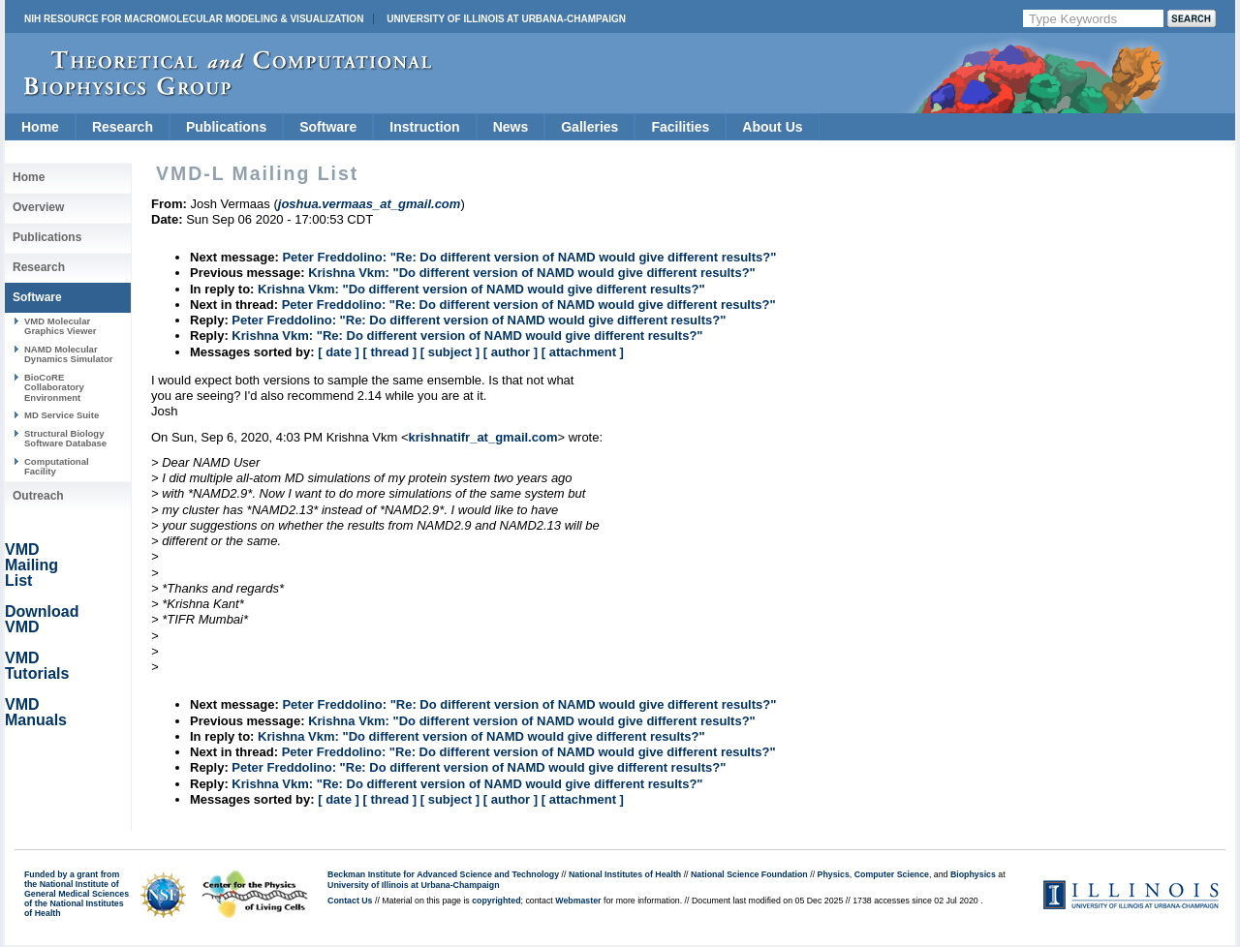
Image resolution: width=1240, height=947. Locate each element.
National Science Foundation (749, 874)
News (511, 127)
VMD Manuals (36, 712)
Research (122, 127)
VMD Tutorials (37, 666)
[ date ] (338, 352)
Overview (38, 207)
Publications (226, 127)
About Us (772, 127)
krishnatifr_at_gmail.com (483, 437)
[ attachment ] (583, 352)
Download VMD (41, 619)
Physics (834, 874)
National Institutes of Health (625, 874)
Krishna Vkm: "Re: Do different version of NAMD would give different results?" (467, 335)
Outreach (38, 496)
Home (40, 127)
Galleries (589, 127)
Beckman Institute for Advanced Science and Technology (443, 874)
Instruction (424, 127)
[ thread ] (389, 352)
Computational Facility (56, 466)
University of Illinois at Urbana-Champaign (506, 19)
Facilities (680, 127)
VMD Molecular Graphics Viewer (60, 326)
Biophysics (973, 874)
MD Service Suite (61, 415)
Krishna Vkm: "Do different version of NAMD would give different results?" (532, 272)
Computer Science (891, 874)
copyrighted (496, 900)
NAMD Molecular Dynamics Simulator (68, 354)
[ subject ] (450, 352)
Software (327, 127)
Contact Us (349, 900)
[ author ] (510, 352)
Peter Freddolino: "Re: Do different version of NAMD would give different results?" (529, 257)
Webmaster (578, 900)
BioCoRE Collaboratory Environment (54, 387)
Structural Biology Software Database (65, 438)
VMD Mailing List (31, 565)
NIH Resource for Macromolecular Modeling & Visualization (193, 19)
